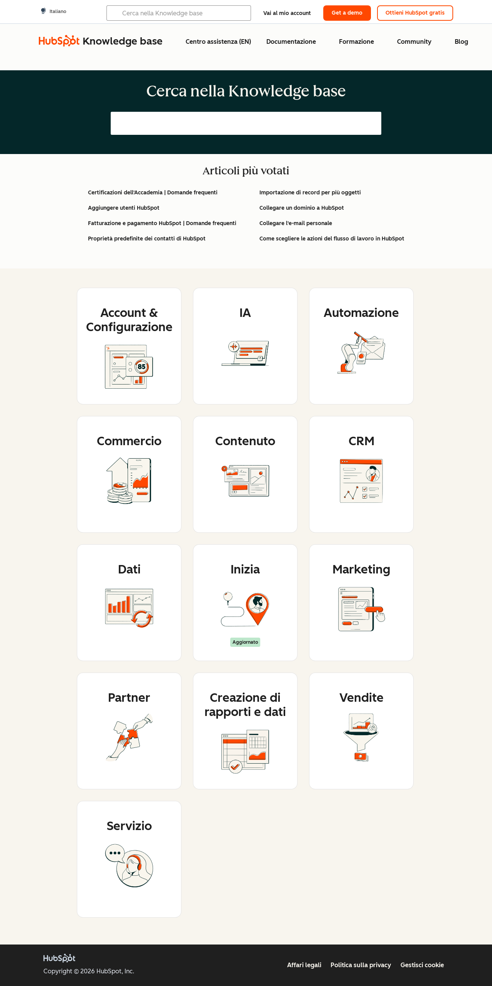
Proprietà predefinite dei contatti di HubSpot (147, 238)
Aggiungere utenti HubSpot (124, 208)
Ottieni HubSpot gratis (415, 13)
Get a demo (347, 13)
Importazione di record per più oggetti (310, 192)
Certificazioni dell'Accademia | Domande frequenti (153, 192)
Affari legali (304, 965)
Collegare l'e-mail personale (295, 223)
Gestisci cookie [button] (422, 965)
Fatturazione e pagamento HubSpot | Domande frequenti (162, 223)
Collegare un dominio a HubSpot (301, 208)
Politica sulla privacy (361, 965)
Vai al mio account (287, 13)
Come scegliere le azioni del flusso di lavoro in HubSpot (331, 238)
